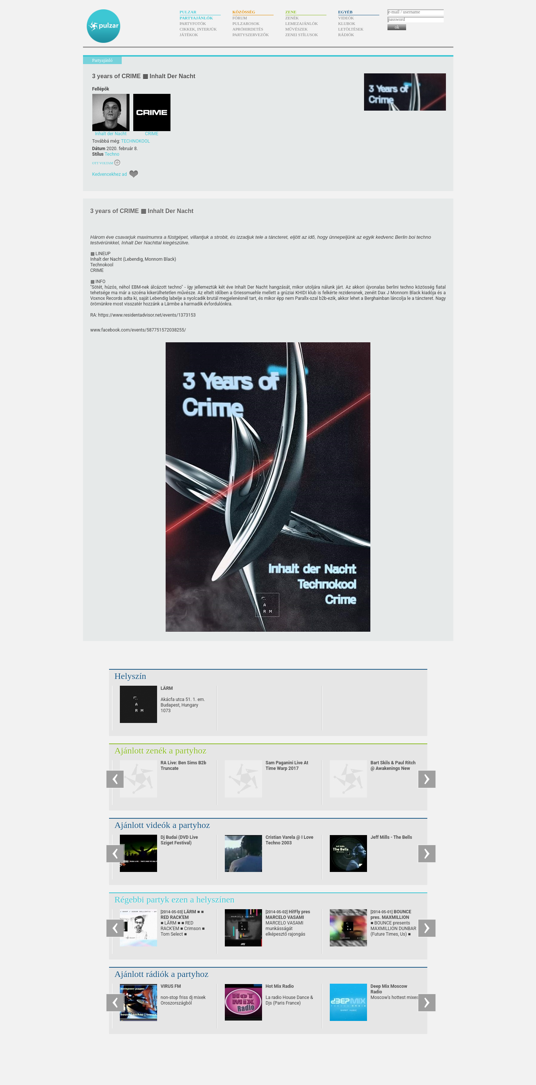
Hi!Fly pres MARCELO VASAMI (288, 917)
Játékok (189, 34)
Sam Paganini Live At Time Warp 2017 (287, 765)
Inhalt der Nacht (106, 259)
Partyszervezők (251, 34)
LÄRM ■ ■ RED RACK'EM (182, 917)
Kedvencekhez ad (109, 174)
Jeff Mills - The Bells (391, 837)
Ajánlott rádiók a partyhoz (162, 974)
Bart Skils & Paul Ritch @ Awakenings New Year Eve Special (393, 768)
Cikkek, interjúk (198, 29)
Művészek (296, 29)
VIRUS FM (171, 986)
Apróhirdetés (248, 29)
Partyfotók (193, 23)
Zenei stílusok (301, 34)
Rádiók (346, 34)
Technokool (102, 264)
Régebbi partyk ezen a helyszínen (175, 899)
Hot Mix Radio (280, 986)
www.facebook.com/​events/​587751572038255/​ (138, 330)
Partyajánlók (196, 18)
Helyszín (130, 676)
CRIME (97, 270)
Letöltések (351, 29)
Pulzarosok (246, 23)
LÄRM (167, 688)
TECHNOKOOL (135, 141)
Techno (112, 154)
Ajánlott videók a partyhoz (162, 825)
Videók (346, 18)
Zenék (292, 18)
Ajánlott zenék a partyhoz (161, 750)
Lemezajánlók (301, 23)
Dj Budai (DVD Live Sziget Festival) (179, 840)
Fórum (240, 18)
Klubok (346, 23)
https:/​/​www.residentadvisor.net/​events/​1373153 (147, 315)
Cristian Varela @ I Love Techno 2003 (289, 840)
